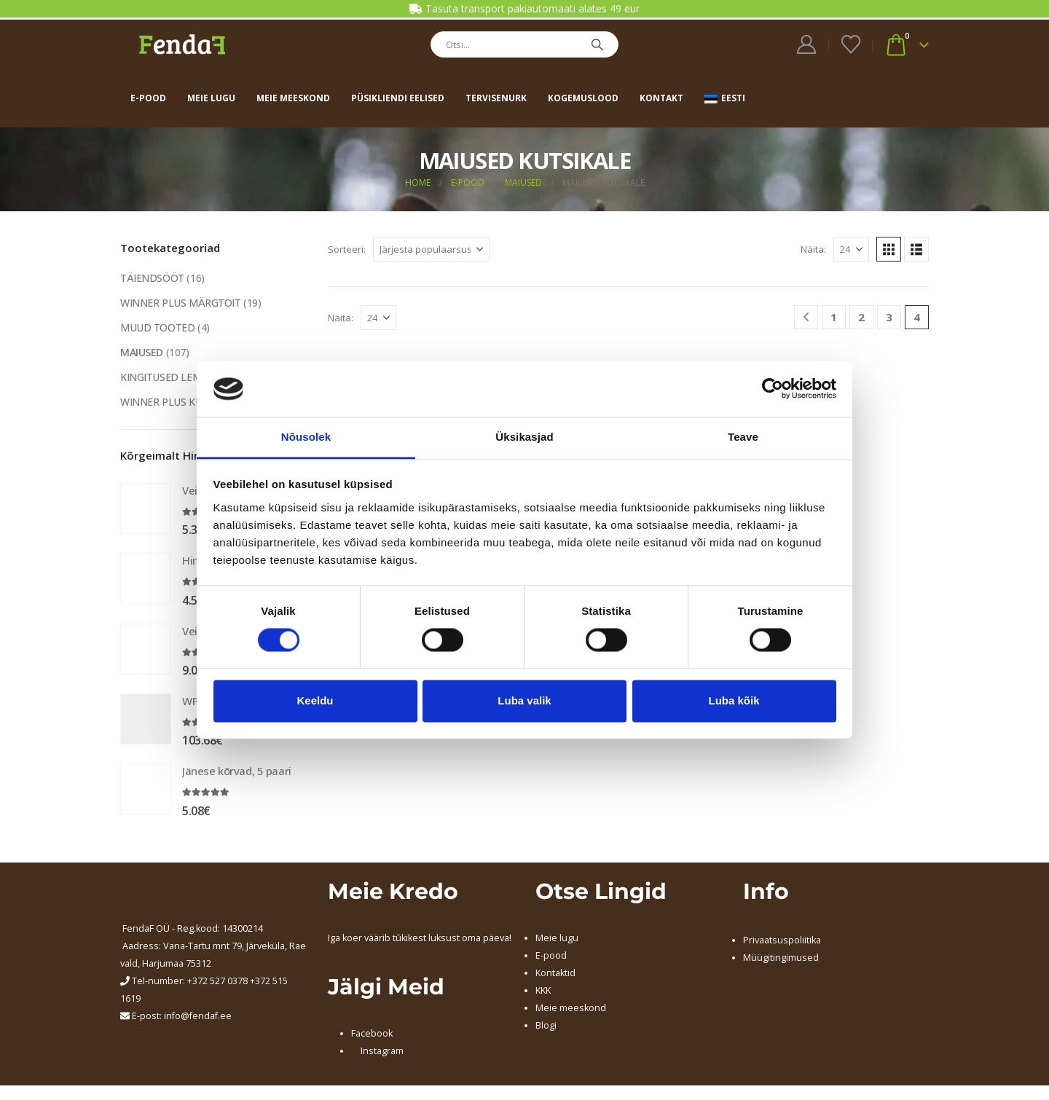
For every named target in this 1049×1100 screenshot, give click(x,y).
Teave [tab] (743, 437)
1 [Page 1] (833, 317)
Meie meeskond (293, 98)
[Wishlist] (850, 44)
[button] (888, 249)
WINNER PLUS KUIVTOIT (177, 402)
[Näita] (851, 249)
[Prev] (806, 317)
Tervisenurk (496, 98)
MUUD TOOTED (157, 327)
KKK (543, 990)
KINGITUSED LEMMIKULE (178, 377)
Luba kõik (733, 700)
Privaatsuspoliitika (782, 940)
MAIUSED (141, 352)
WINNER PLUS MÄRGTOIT (180, 303)
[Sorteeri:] (431, 249)
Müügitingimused (781, 957)
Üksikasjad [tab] (524, 437)
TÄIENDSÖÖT (152, 278)
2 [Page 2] (861, 317)
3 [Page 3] (889, 317)
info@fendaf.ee (198, 1016)
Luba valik (524, 700)
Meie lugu (211, 98)
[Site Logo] (182, 44)
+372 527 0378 (217, 981)
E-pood (148, 98)
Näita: (813, 249)
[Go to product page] (145, 508)
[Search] (597, 44)
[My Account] (806, 44)
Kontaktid (555, 973)
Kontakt (661, 98)
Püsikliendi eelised (397, 98)
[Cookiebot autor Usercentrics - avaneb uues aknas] (772, 389)
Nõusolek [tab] (306, 437)
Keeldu (314, 700)
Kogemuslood (583, 98)
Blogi (546, 1025)
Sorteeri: (347, 249)
